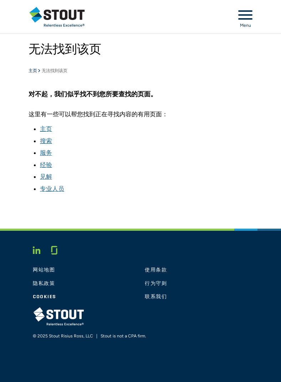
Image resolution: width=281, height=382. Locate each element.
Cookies (44, 296)
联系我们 (156, 296)
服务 (46, 152)
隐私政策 (44, 283)
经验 (46, 164)
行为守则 (156, 283)
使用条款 (156, 270)
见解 (46, 176)
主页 (33, 71)
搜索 (46, 140)
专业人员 (52, 188)
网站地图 (44, 270)
